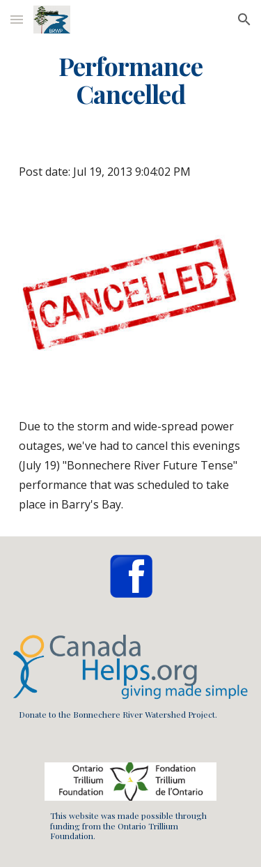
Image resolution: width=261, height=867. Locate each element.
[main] (130, 80)
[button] (16, 19)
